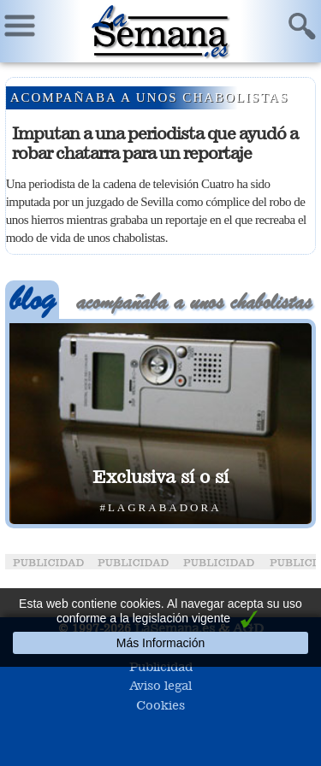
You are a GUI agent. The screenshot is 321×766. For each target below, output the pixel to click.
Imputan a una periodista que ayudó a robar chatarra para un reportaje (155, 143)
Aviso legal (160, 685)
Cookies (160, 705)
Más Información (160, 643)
